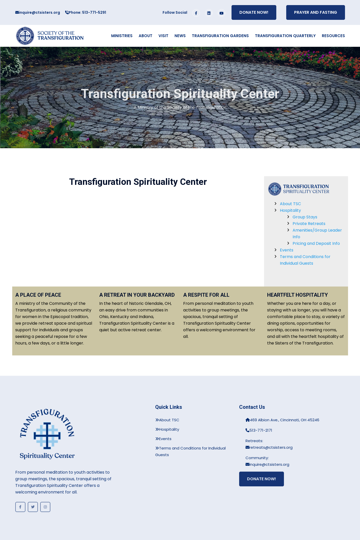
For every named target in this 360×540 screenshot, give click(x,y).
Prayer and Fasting (315, 12)
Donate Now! (253, 12)
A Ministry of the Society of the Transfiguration (180, 108)
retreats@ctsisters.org (269, 447)
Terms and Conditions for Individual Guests (190, 451)
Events (286, 250)
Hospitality (290, 210)
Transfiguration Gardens (220, 35)
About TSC (290, 204)
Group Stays (305, 217)
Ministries (122, 35)
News (180, 35)
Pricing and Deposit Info (316, 243)
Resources (333, 35)
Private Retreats (309, 224)
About (145, 35)
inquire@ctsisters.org (37, 12)
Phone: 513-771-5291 (85, 12)
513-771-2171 (259, 430)
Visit (163, 35)
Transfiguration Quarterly (285, 35)
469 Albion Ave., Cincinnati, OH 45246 (282, 420)
